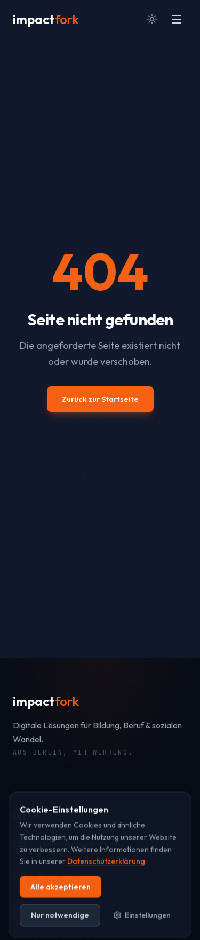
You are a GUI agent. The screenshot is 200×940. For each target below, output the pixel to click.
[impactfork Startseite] (46, 19)
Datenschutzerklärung (106, 870)
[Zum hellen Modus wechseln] (152, 19)
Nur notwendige (60, 924)
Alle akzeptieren (60, 895)
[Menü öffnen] (176, 19)
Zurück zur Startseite (100, 399)
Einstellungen (142, 924)
